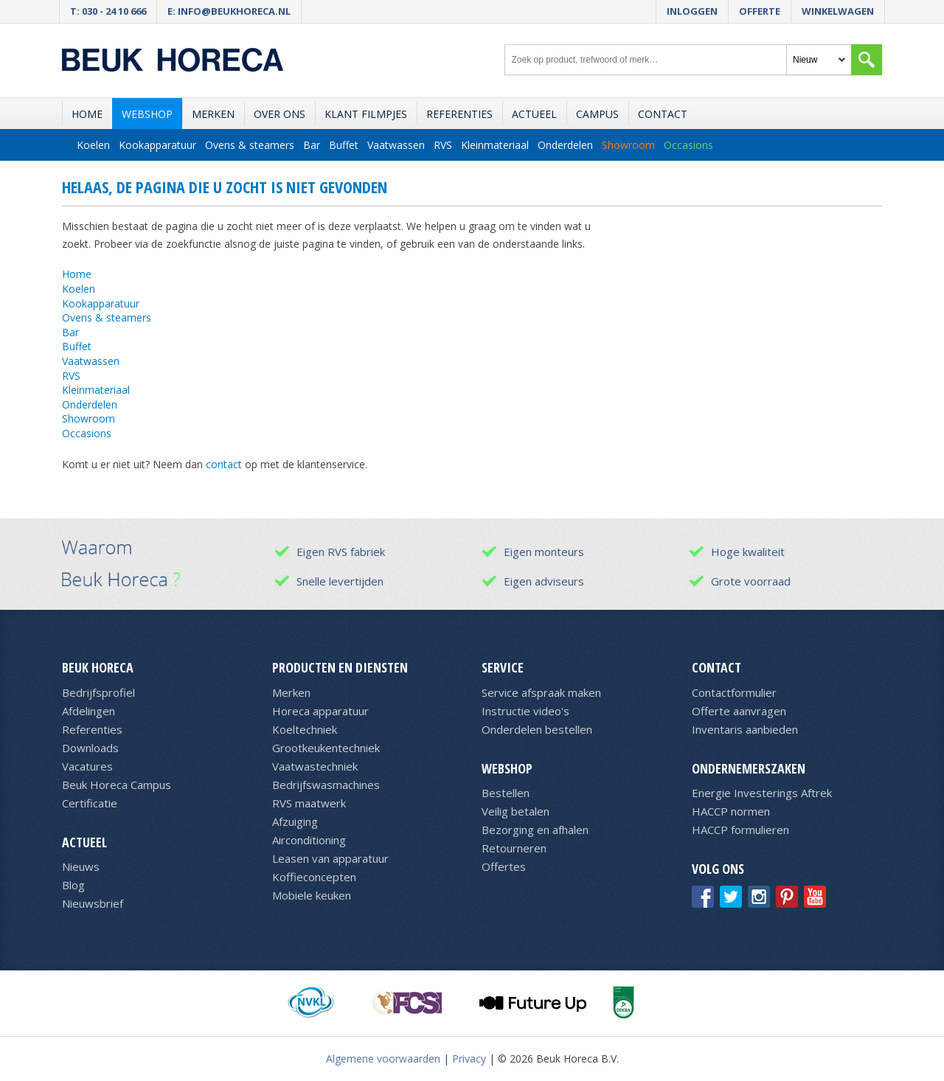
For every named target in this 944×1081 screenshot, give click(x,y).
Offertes (504, 866)
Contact (662, 114)
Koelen (93, 145)
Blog (73, 884)
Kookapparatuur (157, 145)
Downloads (90, 747)
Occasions (688, 145)
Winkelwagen (838, 11)
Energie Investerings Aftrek (762, 792)
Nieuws (81, 866)
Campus (597, 114)
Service (503, 667)
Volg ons (718, 868)
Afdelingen (88, 710)
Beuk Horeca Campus (116, 784)
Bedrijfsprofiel (98, 692)
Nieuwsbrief (92, 903)
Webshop (147, 114)
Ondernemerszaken (748, 768)
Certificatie (89, 803)
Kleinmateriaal (495, 145)
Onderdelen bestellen (537, 729)
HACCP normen (731, 811)
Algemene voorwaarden (383, 1059)
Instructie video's (525, 710)
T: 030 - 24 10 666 (108, 11)
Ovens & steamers (249, 145)
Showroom (628, 145)
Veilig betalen (515, 811)
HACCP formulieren (740, 829)
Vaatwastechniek (315, 766)
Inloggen (692, 11)
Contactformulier (734, 692)
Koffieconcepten (314, 876)
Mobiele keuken (311, 895)
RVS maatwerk (309, 803)
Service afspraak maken (541, 692)
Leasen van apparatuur (330, 858)
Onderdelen (565, 145)
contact (224, 464)
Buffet (343, 145)
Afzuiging (295, 821)
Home (87, 114)
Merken (213, 114)
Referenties (459, 114)
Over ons (279, 114)
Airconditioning (309, 840)
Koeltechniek (304, 729)
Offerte (759, 11)
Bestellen (506, 792)
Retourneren (514, 848)
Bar (311, 145)
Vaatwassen (396, 145)
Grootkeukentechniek (326, 747)
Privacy (469, 1059)
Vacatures (87, 766)
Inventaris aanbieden (745, 729)
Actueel (534, 114)
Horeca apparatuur (320, 710)
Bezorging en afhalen (535, 829)
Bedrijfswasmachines (326, 784)
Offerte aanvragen (739, 710)
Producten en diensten (340, 667)
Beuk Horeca (97, 667)
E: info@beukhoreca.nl (229, 11)
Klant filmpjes (365, 114)
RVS (443, 145)
